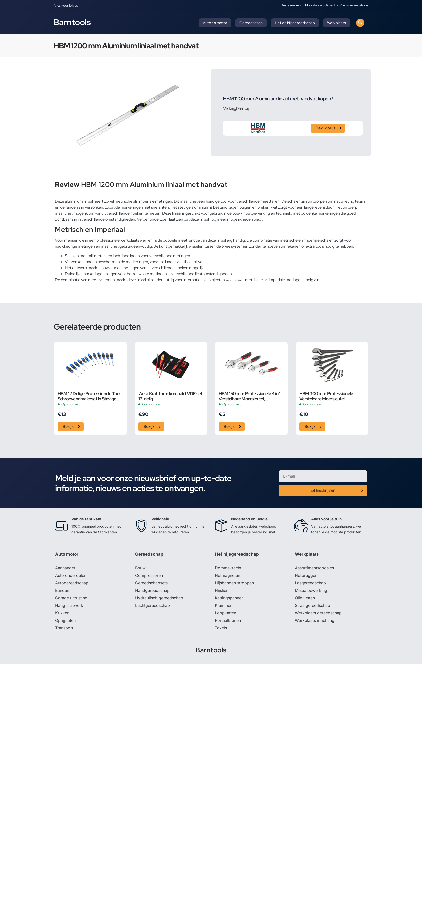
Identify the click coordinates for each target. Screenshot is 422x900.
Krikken (62, 612)
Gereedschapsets (151, 582)
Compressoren (149, 575)
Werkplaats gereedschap (318, 612)
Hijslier (221, 590)
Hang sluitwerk (69, 605)
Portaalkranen (228, 620)
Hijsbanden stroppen (234, 582)
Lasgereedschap (310, 582)
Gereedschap (251, 22)
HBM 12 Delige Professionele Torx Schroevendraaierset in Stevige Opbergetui (89, 396)
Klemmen (223, 605)
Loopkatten (225, 612)
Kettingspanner (229, 597)
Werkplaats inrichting (314, 620)
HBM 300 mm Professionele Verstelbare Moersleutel (326, 396)
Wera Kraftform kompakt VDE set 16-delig (170, 396)
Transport (64, 627)
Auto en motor (215, 22)
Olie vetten (305, 597)
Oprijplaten (65, 620)
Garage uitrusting (71, 597)
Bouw (140, 567)
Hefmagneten (227, 575)
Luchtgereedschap (152, 605)
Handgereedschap (152, 590)
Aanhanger (65, 567)
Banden (62, 590)
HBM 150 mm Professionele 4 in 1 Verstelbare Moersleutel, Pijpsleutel (249, 396)
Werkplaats (336, 22)
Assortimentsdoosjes (314, 567)
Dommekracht (228, 567)
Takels (221, 627)
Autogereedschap (71, 582)
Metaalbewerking (311, 590)
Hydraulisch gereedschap (159, 597)
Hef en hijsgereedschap (295, 22)
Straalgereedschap (312, 605)
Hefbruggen (306, 575)
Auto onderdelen (70, 575)
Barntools (72, 22)
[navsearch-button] (360, 23)
